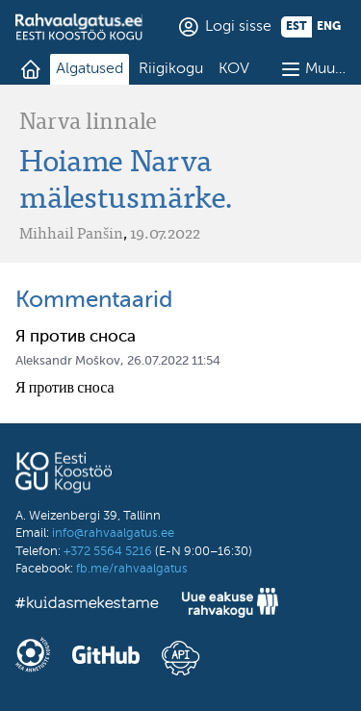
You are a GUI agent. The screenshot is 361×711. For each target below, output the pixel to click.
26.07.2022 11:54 (173, 361)
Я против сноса (75, 337)
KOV (234, 69)
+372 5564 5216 (108, 552)
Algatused (89, 69)
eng (329, 27)
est (296, 27)
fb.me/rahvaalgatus (132, 569)
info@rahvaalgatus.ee (113, 533)
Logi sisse (238, 27)
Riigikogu (171, 69)
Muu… (325, 69)
